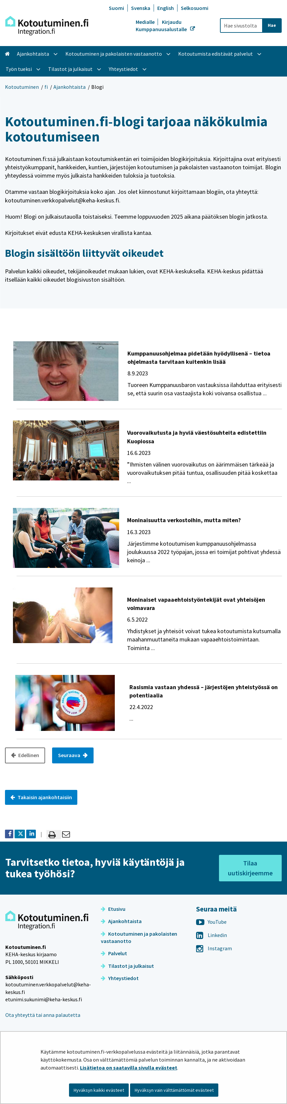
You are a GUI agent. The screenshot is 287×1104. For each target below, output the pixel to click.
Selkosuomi (194, 8)
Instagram (214, 948)
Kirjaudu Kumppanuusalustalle (162, 25)
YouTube (211, 921)
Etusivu (113, 909)
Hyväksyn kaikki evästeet (99, 1090)
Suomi (116, 8)
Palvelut (114, 953)
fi (46, 86)
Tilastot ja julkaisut (127, 966)
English (165, 8)
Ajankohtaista (69, 86)
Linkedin (211, 935)
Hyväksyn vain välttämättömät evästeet (174, 1090)
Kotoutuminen (22, 86)
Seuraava (69, 755)
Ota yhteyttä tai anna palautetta (42, 1015)
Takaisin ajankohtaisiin (41, 797)
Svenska (140, 8)
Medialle (146, 22)
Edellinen (28, 755)
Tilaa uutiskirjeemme (250, 868)
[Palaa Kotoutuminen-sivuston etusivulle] (46, 25)
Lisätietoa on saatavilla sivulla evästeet (128, 1067)
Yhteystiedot (120, 978)
